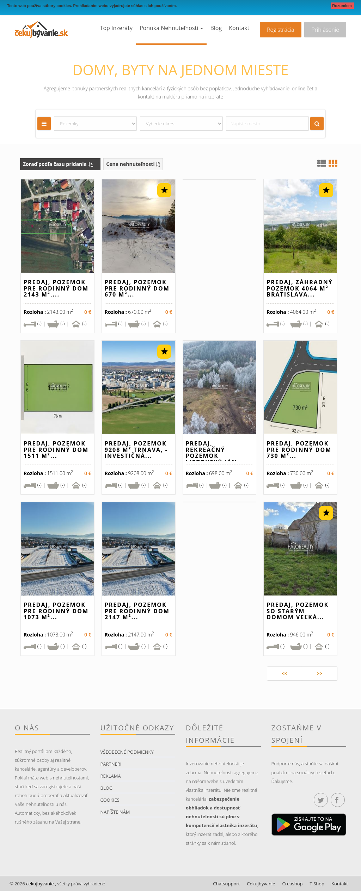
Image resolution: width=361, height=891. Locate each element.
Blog (216, 28)
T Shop (317, 883)
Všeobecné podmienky (127, 752)
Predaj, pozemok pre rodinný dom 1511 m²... (56, 449)
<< (284, 673)
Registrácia (280, 30)
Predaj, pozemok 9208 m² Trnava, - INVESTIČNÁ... (136, 449)
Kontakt (239, 28)
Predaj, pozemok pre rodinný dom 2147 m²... (137, 611)
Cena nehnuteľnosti (133, 164)
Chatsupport (226, 883)
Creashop (292, 883)
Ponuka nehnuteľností (171, 28)
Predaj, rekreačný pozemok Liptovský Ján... (215, 452)
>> (319, 673)
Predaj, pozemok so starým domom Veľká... (298, 611)
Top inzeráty (116, 28)
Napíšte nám (115, 812)
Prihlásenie (325, 30)
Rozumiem (342, 6)
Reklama (110, 776)
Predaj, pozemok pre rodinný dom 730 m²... (299, 449)
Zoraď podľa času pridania (58, 164)
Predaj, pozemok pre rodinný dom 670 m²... (137, 288)
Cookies (110, 800)
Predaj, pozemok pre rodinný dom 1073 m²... (56, 611)
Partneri (111, 764)
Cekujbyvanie (261, 883)
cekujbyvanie (39, 883)
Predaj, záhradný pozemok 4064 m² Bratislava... (299, 288)
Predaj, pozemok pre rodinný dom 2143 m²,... (56, 288)
